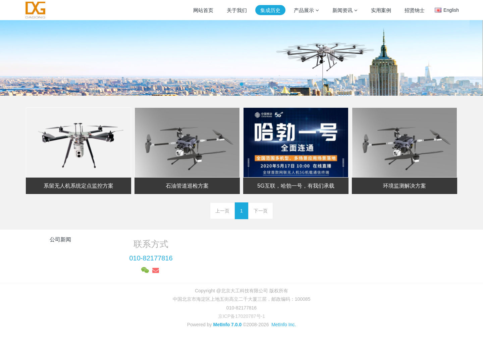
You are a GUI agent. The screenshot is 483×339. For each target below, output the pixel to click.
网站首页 (203, 10)
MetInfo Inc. (283, 324)
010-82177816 (150, 258)
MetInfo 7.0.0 (227, 324)
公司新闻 (60, 239)
